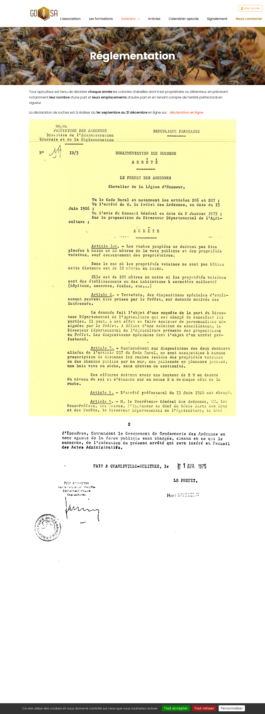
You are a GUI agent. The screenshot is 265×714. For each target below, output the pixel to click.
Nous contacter (249, 18)
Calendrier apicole (184, 18)
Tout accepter (176, 708)
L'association (70, 18)
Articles (154, 18)
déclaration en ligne (186, 112)
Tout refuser (204, 708)
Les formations (101, 18)
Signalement (217, 18)
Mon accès (250, 8)
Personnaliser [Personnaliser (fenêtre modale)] (232, 708)
